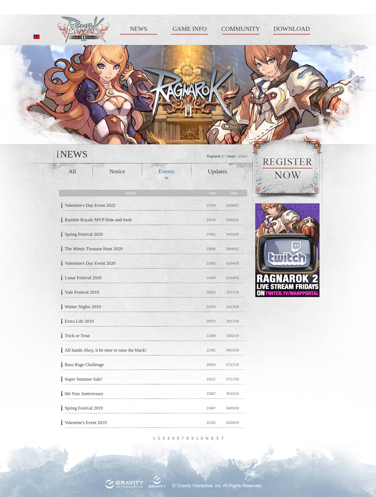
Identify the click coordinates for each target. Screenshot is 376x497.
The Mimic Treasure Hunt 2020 (93, 248)
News (231, 156)
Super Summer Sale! (84, 379)
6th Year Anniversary (84, 393)
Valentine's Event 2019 (86, 422)
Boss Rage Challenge (84, 364)
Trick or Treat (77, 335)
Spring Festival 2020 (84, 234)
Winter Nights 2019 (83, 306)
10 (201, 438)
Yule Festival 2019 (82, 292)
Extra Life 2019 (79, 321)
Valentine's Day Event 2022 (90, 205)
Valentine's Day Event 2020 (90, 263)
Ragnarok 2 (215, 156)
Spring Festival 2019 (84, 408)
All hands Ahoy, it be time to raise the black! (105, 350)
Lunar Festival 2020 (83, 277)
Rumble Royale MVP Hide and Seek (98, 219)
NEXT (216, 438)
